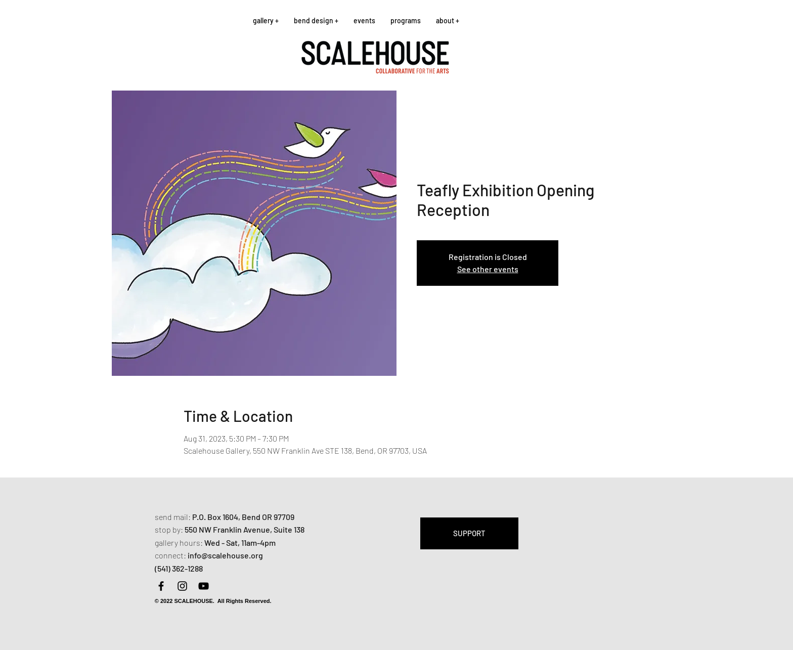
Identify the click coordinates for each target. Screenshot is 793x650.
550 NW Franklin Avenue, (229, 529)
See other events (487, 269)
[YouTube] (203, 586)
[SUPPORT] (469, 533)
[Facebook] (161, 586)
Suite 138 (289, 529)
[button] (265, 20)
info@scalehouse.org (225, 555)
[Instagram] (182, 586)
